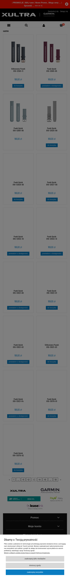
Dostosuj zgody (35, 565)
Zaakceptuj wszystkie (35, 572)
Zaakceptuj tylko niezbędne (35, 559)
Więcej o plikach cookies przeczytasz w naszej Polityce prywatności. (27, 553)
